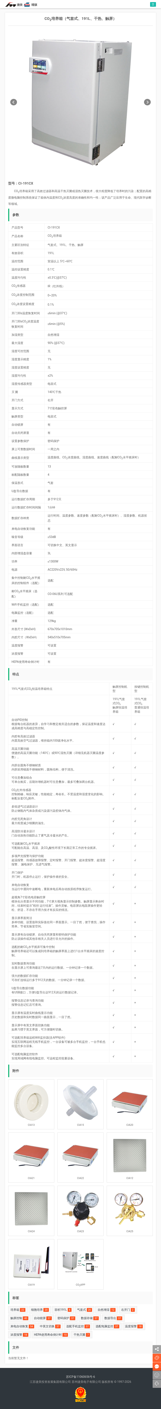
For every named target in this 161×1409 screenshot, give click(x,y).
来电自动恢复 (22, 1326)
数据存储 (90, 1318)
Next (147, 102)
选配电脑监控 (107, 1326)
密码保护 (66, 1318)
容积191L (63, 1310)
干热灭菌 (82, 1335)
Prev (13, 102)
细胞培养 (40, 1310)
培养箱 (17, 1310)
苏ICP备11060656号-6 (80, 1376)
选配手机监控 (78, 1326)
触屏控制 (19, 1318)
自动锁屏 (43, 1318)
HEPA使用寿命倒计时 (51, 1335)
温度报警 (134, 1326)
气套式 (84, 1310)
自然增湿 (107, 1310)
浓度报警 (19, 1335)
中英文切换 (50, 1326)
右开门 (128, 1310)
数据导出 (113, 1318)
